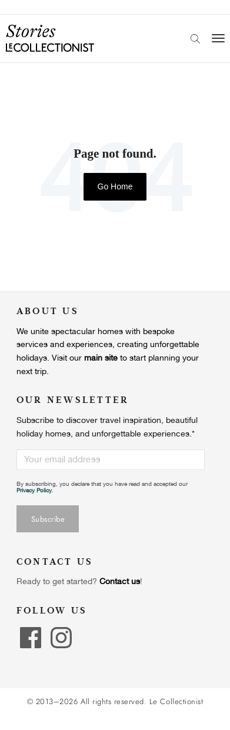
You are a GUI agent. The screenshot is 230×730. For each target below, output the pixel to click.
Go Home (115, 186)
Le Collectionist (176, 701)
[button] (18, 717)
